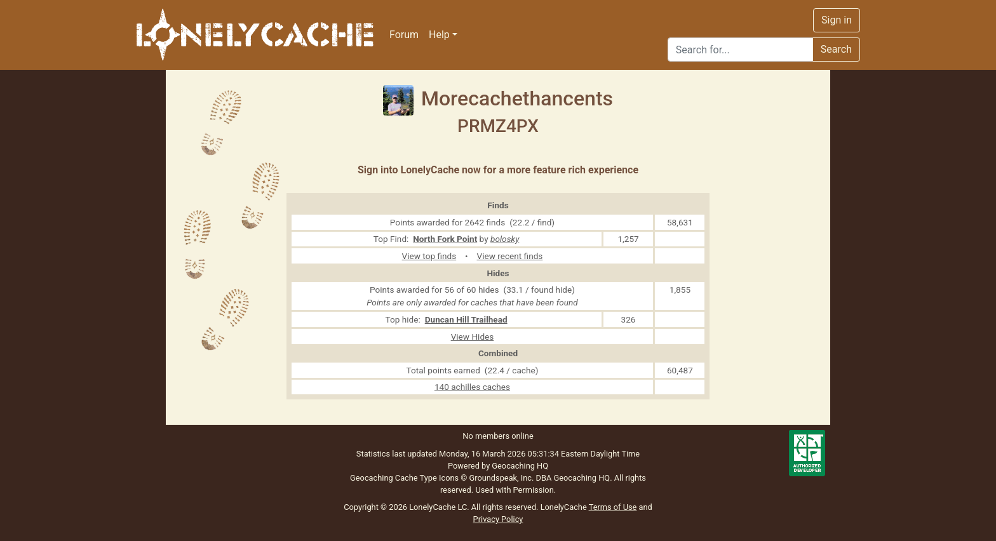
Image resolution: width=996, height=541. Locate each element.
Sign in (836, 20)
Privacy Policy (498, 519)
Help (439, 35)
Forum (404, 35)
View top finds (429, 256)
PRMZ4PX (498, 126)
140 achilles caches (472, 387)
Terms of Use (613, 507)
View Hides (472, 336)
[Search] (740, 49)
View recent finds (510, 256)
